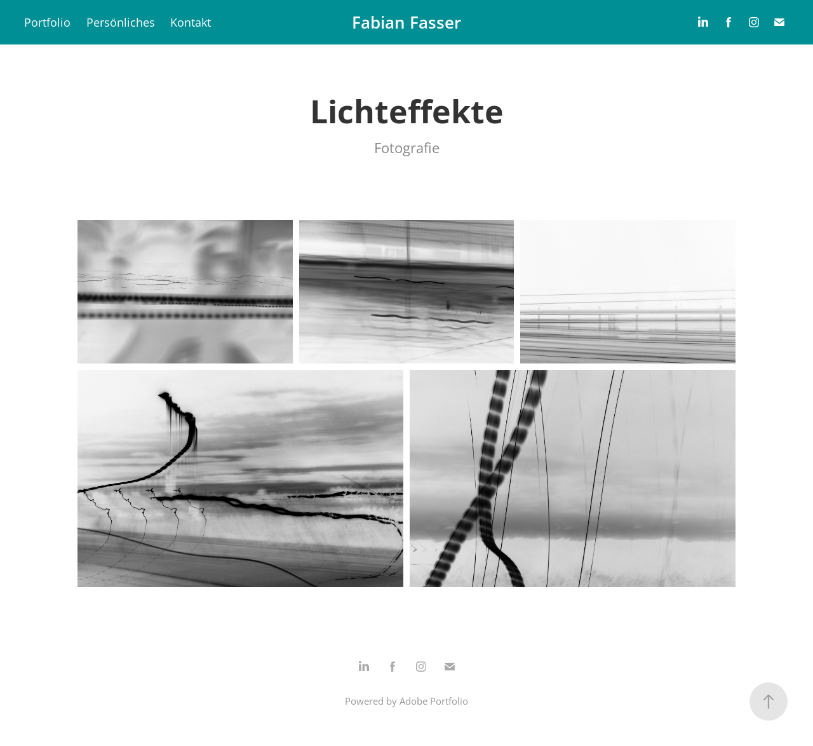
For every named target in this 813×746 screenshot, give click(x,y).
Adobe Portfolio (434, 701)
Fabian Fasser (406, 22)
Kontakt (190, 22)
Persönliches (120, 22)
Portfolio (47, 22)
